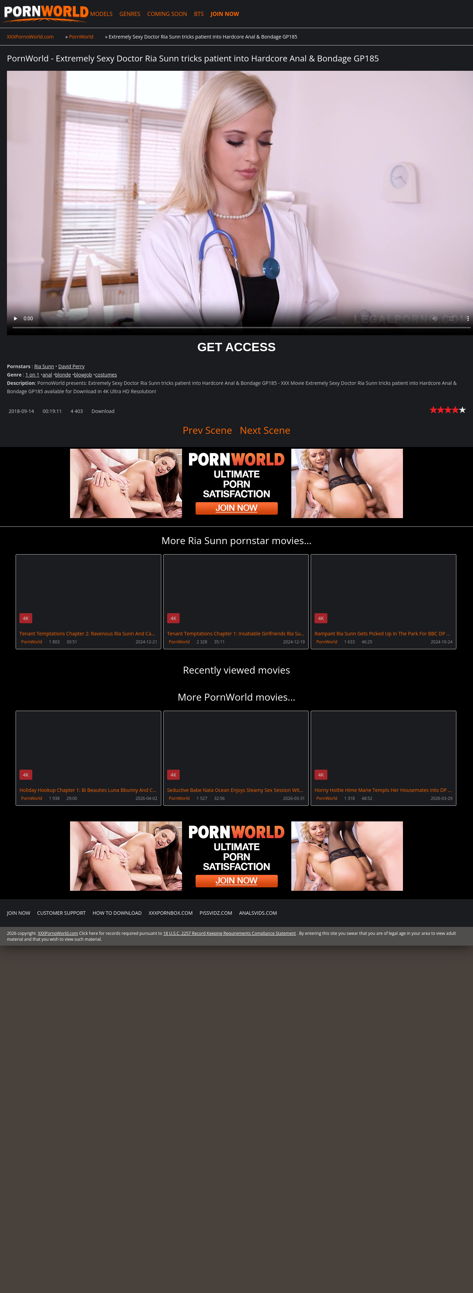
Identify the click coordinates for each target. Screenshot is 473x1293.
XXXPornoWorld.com (43, 14)
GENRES (127, 14)
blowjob (83, 374)
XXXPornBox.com (171, 912)
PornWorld (31, 642)
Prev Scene (207, 430)
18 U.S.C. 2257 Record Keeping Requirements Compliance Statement (229, 933)
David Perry (71, 366)
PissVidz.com (216, 912)
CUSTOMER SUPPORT (61, 912)
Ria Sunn (44, 366)
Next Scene (265, 430)
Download (103, 411)
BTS (196, 14)
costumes (106, 374)
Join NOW (18, 912)
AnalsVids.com (258, 912)
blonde (63, 374)
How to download (117, 912)
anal (47, 374)
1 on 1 (32, 374)
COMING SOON (164, 14)
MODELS (98, 14)
